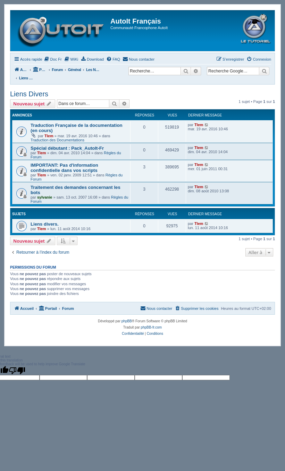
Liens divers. (45, 224)
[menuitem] (53, 59)
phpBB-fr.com (151, 327)
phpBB (126, 321)
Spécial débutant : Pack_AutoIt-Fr (67, 148)
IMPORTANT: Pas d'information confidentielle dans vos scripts (64, 168)
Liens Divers (29, 94)
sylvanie (44, 197)
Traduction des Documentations (57, 140)
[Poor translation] (17, 370)
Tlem (48, 136)
